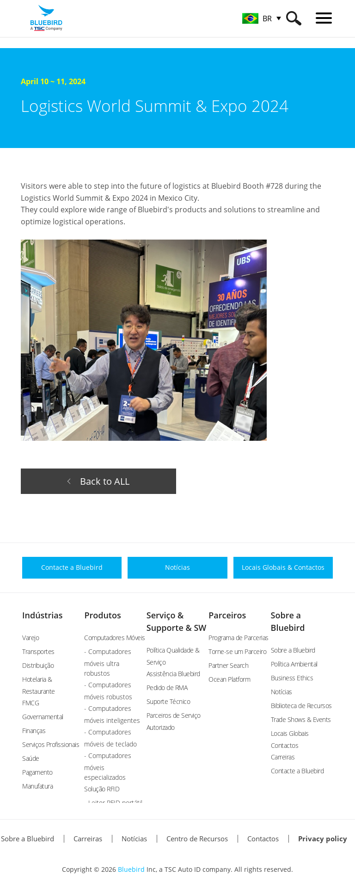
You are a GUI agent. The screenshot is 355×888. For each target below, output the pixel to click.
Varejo (30, 637)
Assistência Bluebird (173, 673)
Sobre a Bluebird (293, 650)
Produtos (102, 615)
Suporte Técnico (168, 701)
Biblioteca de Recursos (301, 705)
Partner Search (228, 665)
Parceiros (227, 615)
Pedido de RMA (167, 687)
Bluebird (131, 869)
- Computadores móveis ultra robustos (107, 662)
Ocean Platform (229, 679)
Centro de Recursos (197, 838)
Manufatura (37, 786)
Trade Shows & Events (301, 719)
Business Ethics (292, 677)
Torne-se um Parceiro (237, 651)
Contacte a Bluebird (297, 770)
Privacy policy (322, 838)
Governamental (42, 716)
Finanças (33, 730)
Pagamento (37, 772)
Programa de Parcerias (238, 637)
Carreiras (283, 756)
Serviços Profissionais (50, 744)
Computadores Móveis (114, 637)
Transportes (38, 651)
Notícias (281, 691)
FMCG (30, 702)
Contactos (263, 838)
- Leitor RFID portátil (113, 802)
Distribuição (38, 665)
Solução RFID (101, 788)
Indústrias (42, 615)
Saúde (30, 758)
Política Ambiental (294, 664)
